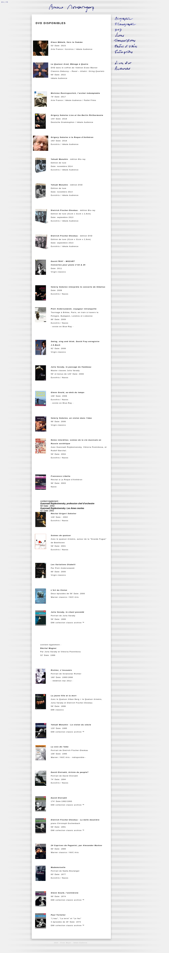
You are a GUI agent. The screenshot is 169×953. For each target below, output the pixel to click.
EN (2, 2)
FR (7, 2)
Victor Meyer (65, 942)
